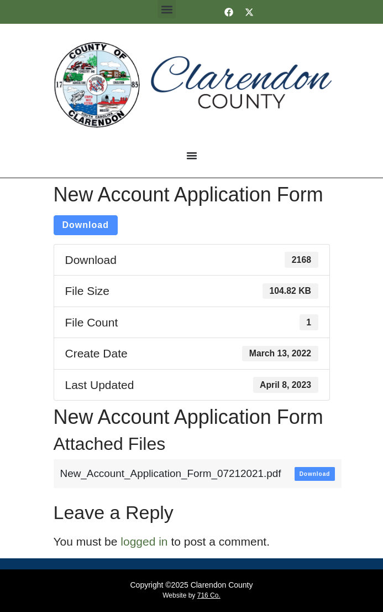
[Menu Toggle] (191, 155)
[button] (167, 9)
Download (85, 225)
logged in (143, 541)
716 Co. (209, 595)
